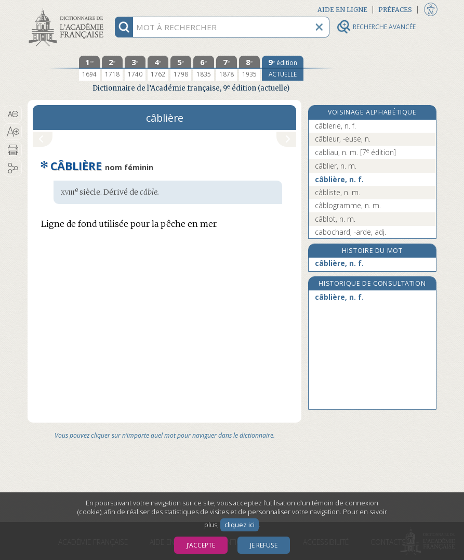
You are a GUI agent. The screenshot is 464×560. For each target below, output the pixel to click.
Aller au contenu (68, 9)
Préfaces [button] (395, 10)
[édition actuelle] (282, 68)
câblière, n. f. (339, 179)
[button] (13, 114)
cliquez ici (239, 524)
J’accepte (201, 545)
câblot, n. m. (335, 219)
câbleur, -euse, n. (342, 139)
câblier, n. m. (335, 166)
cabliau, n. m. (355, 152)
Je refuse (263, 545)
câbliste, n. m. (337, 192)
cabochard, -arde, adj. (350, 232)
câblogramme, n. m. (348, 205)
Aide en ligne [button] (342, 10)
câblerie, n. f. (335, 126)
